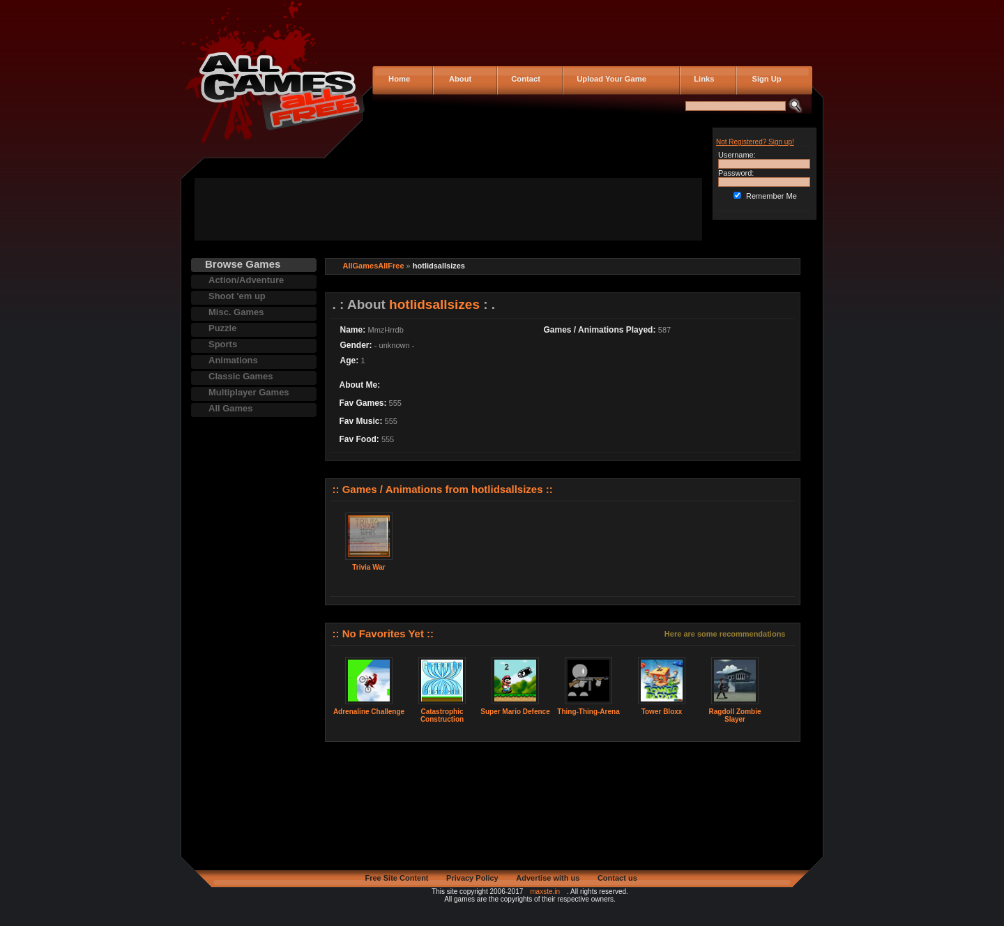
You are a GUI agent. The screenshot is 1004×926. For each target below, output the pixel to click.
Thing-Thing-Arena (588, 711)
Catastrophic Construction (442, 715)
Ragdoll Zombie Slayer (735, 715)
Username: (737, 155)
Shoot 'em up (237, 296)
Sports (222, 344)
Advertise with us (547, 878)
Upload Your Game (609, 79)
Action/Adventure (246, 280)
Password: (736, 173)
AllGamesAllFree (373, 265)
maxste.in (545, 891)
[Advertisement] (448, 209)
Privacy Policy (472, 878)
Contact (523, 79)
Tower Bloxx (662, 711)
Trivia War (368, 567)
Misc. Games (236, 312)
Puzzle (222, 328)
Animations (233, 360)
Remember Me (771, 196)
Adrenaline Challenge (368, 711)
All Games (230, 408)
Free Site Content (396, 878)
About (457, 79)
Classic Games (240, 376)
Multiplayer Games (248, 392)
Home (398, 79)
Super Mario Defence (514, 711)
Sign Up (762, 79)
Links (702, 79)
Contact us (617, 878)
